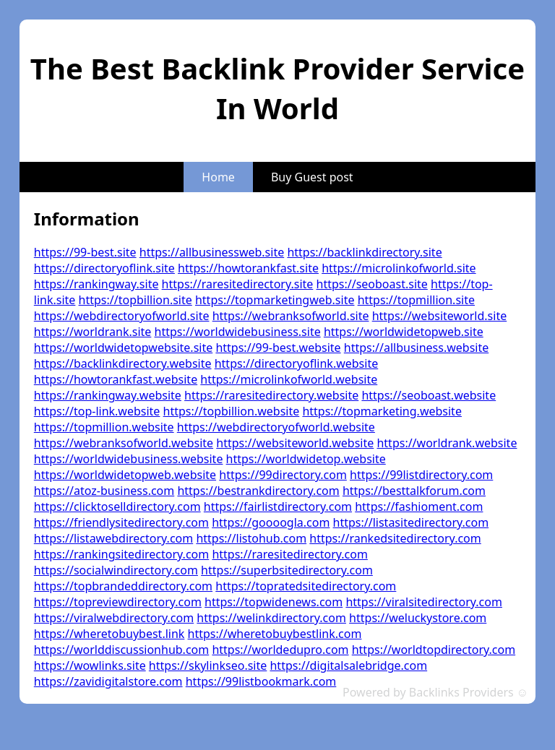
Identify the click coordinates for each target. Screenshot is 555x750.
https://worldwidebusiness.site (238, 332)
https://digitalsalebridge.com (348, 665)
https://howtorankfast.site (248, 268)
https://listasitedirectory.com (411, 522)
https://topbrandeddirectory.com (123, 586)
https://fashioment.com (419, 506)
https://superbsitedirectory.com (287, 570)
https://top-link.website (97, 411)
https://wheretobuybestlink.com (275, 634)
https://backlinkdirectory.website (123, 363)
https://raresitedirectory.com (289, 554)
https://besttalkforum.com (414, 491)
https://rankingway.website (107, 395)
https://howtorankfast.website (115, 379)
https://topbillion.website (231, 411)
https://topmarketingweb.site (275, 300)
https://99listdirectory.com (421, 475)
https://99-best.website (277, 347)
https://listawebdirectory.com (113, 538)
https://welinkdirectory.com (271, 618)
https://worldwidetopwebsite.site (123, 347)
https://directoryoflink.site (104, 268)
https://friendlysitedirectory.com (121, 522)
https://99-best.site (85, 252)
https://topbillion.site (135, 300)
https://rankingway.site (96, 284)
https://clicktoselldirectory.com (117, 506)
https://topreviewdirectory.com (118, 602)
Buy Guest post (312, 177)
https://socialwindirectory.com (116, 570)
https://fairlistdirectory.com (278, 506)
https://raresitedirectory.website (271, 395)
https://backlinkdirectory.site (364, 252)
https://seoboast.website (428, 395)
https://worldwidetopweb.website (125, 475)
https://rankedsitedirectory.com (395, 538)
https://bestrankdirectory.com (258, 491)
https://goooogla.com (271, 522)
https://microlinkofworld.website (288, 379)
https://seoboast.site (372, 284)
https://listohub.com (251, 538)
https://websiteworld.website (295, 443)
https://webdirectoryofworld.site (122, 316)
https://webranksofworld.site (290, 316)
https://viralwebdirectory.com (114, 618)
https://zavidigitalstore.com (108, 681)
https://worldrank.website (447, 443)
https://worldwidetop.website (306, 459)
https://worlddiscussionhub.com (121, 650)
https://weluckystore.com (417, 618)
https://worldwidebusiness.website (128, 459)
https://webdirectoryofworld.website (276, 427)
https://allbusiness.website (416, 347)
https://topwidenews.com (274, 602)
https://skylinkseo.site (208, 665)
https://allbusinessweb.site (211, 252)
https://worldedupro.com (280, 650)
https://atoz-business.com (104, 491)
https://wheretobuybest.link (109, 634)
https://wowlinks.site (90, 665)
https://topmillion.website (104, 427)
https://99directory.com (283, 475)
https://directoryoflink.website (297, 363)
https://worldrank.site (93, 332)
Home (218, 177)
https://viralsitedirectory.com (423, 602)
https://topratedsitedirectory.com (305, 586)
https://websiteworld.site (439, 316)
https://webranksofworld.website (123, 443)
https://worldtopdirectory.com (433, 650)
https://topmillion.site (416, 300)
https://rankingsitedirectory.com (121, 554)
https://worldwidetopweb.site (403, 332)
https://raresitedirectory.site (238, 284)
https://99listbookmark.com (261, 681)
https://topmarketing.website (382, 411)
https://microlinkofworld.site (399, 268)
